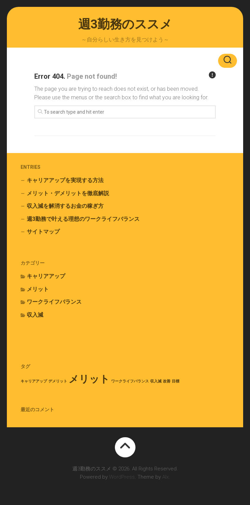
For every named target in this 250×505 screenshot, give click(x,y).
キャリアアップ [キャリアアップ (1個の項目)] (34, 381)
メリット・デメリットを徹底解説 (68, 193)
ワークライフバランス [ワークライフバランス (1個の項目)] (130, 381)
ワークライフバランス (54, 302)
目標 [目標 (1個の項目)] (175, 381)
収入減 (35, 315)
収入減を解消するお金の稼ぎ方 (65, 206)
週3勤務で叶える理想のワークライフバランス (83, 219)
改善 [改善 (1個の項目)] (166, 381)
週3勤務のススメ (125, 24)
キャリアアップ (46, 276)
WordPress (122, 477)
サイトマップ (43, 231)
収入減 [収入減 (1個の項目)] (156, 381)
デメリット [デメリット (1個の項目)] (57, 381)
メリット (38, 289)
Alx (165, 477)
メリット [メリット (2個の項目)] (89, 379)
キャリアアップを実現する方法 (65, 180)
